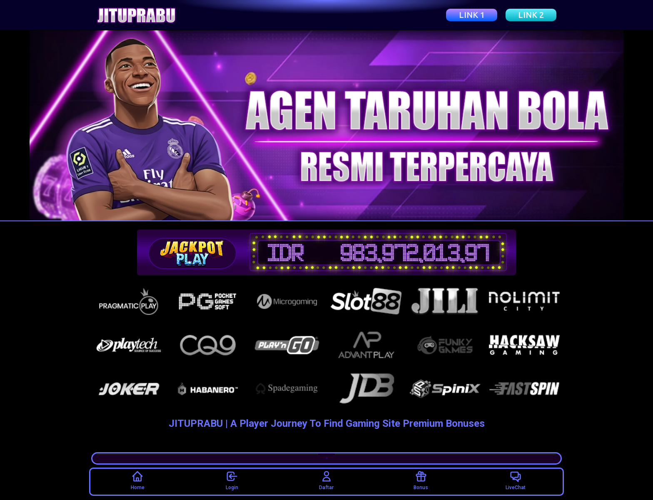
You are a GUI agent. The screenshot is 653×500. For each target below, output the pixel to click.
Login (232, 480)
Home (138, 480)
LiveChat (516, 480)
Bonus (421, 480)
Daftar (326, 480)
